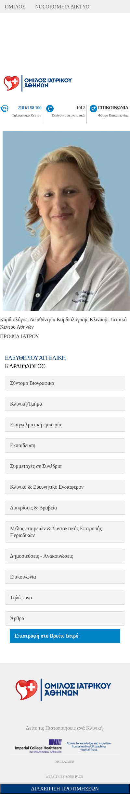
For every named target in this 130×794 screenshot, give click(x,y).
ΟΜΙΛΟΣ (15, 6)
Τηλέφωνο (21, 597)
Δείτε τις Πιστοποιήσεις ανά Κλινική (64, 728)
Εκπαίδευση (22, 445)
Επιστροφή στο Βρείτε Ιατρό (47, 636)
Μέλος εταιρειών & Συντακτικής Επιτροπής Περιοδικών (56, 532)
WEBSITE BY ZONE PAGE (64, 776)
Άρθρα (17, 618)
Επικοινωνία (23, 577)
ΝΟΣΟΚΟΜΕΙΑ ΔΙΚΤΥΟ (62, 6)
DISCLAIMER (64, 761)
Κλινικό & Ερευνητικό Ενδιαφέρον (47, 487)
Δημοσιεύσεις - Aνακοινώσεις (41, 556)
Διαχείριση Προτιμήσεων (65, 788)
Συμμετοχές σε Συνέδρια (35, 466)
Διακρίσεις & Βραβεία (33, 507)
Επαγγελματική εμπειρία (35, 424)
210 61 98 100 (29, 107)
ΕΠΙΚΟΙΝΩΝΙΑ (113, 107)
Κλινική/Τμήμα (26, 404)
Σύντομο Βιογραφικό (32, 383)
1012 (80, 107)
